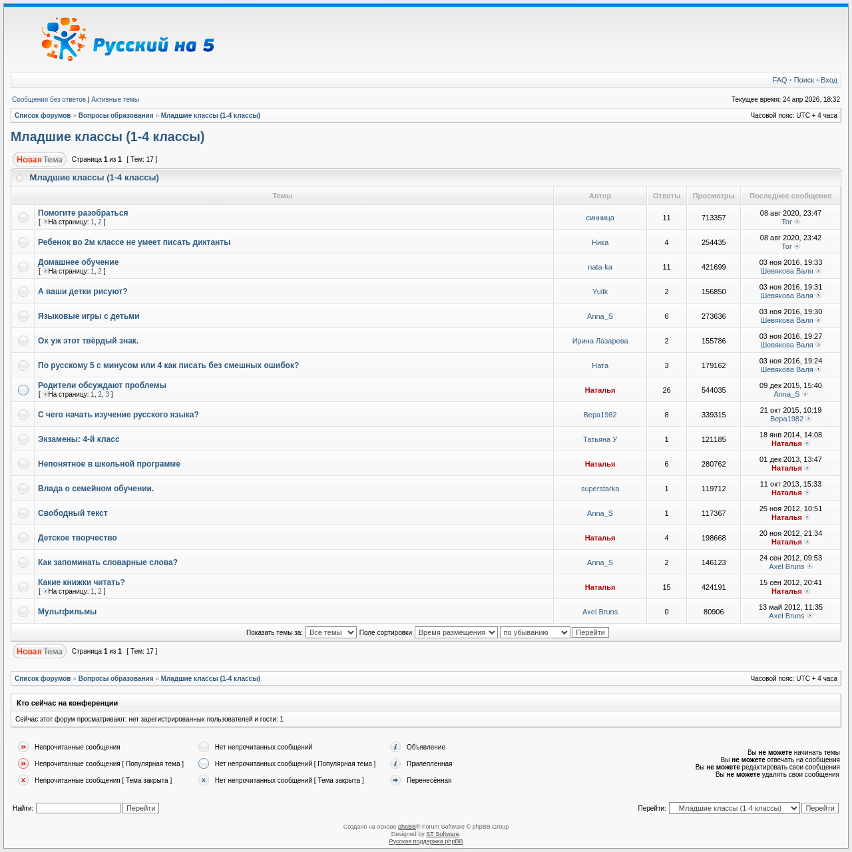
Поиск (804, 80)
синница (600, 218)
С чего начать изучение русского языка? (118, 414)
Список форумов (43, 115)
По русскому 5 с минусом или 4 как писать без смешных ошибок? (168, 365)
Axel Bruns (786, 566)
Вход (829, 80)
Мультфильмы (67, 611)
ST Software (442, 834)
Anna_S (600, 316)
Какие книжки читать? (81, 582)
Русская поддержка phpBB (426, 841)
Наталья (600, 390)
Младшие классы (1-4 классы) (211, 115)
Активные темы (115, 99)
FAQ (780, 80)
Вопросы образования (116, 115)
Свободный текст (73, 513)
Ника (600, 242)
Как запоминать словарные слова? (108, 562)
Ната (600, 365)
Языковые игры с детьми (89, 316)
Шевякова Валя (786, 271)
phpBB (407, 826)
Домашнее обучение (78, 262)
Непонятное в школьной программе (109, 464)
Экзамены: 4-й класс (79, 439)
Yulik (600, 292)
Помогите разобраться (83, 213)
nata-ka (600, 267)
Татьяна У (600, 439)
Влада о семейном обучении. (96, 488)
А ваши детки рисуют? (83, 291)
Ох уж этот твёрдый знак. (88, 340)
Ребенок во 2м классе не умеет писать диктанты (134, 242)
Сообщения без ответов (49, 99)
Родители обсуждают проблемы (102, 385)
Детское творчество (77, 537)
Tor (786, 222)
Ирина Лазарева (600, 341)
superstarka (600, 489)
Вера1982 (600, 415)
